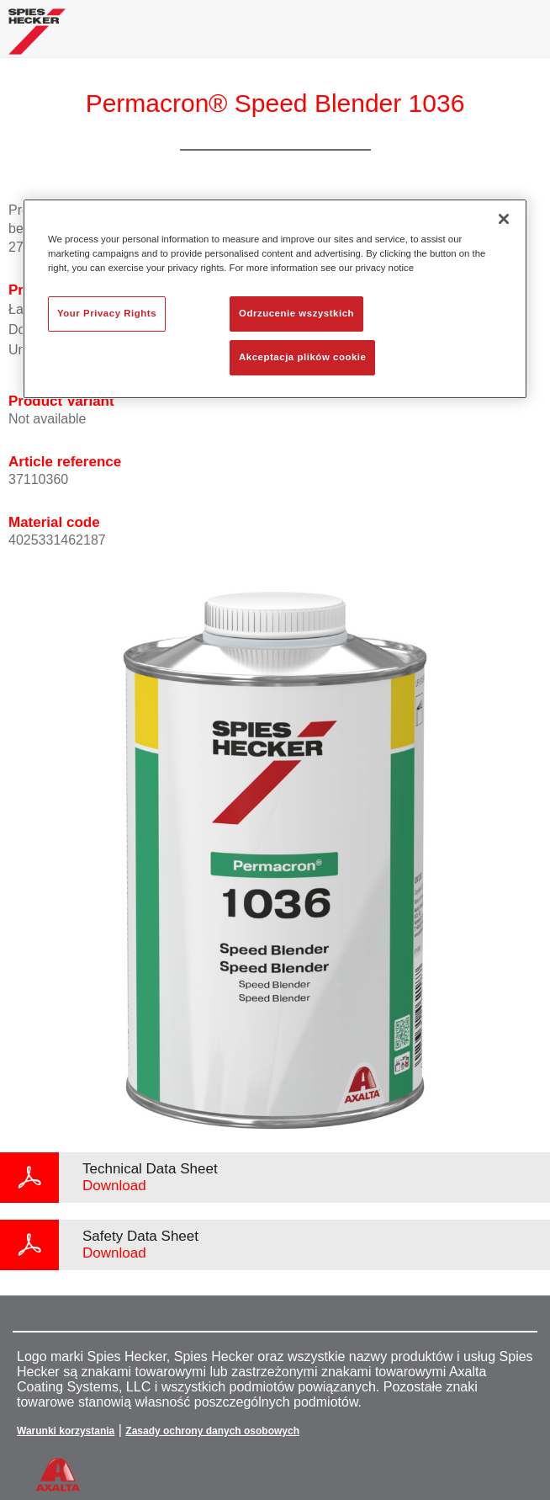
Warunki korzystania (65, 1431)
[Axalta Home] (37, 38)
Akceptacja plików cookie (302, 357)
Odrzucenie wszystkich (296, 314)
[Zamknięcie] (503, 218)
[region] (275, 299)
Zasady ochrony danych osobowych (212, 1431)
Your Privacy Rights (106, 314)
